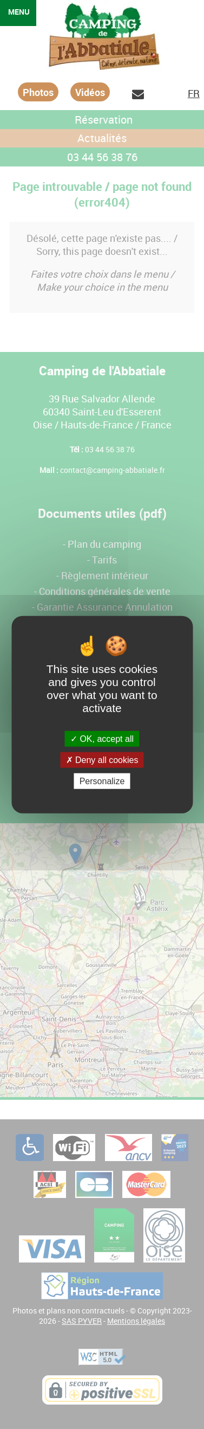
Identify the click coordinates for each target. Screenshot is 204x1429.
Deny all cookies (102, 759)
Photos (38, 92)
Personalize (102, 781)
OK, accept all (102, 738)
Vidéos (90, 92)
